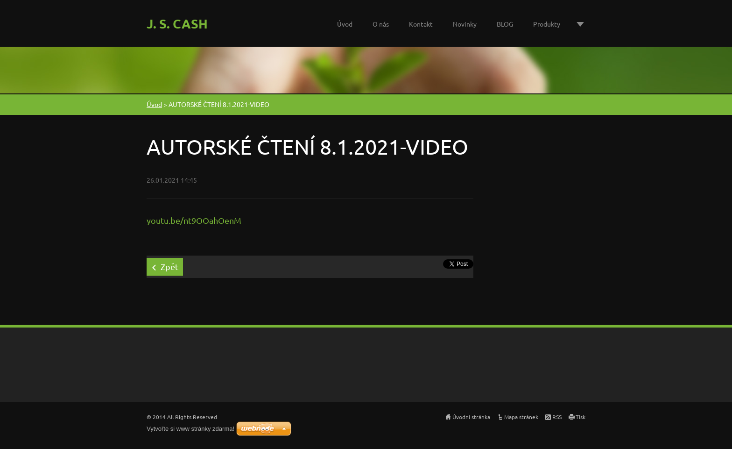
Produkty (546, 24)
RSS (557, 416)
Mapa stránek (521, 416)
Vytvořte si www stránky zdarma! (190, 428)
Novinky (465, 24)
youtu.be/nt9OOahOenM (194, 220)
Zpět (169, 266)
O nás (381, 24)
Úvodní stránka (471, 416)
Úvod (344, 24)
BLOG (505, 24)
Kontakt (421, 24)
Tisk (580, 416)
